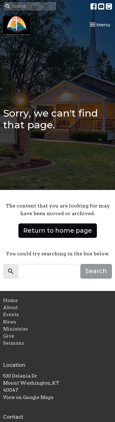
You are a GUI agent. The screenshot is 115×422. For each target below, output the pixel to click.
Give (8, 336)
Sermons (13, 343)
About (10, 307)
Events (11, 314)
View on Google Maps (28, 397)
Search (96, 271)
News (9, 322)
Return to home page (57, 230)
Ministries (15, 329)
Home (10, 300)
